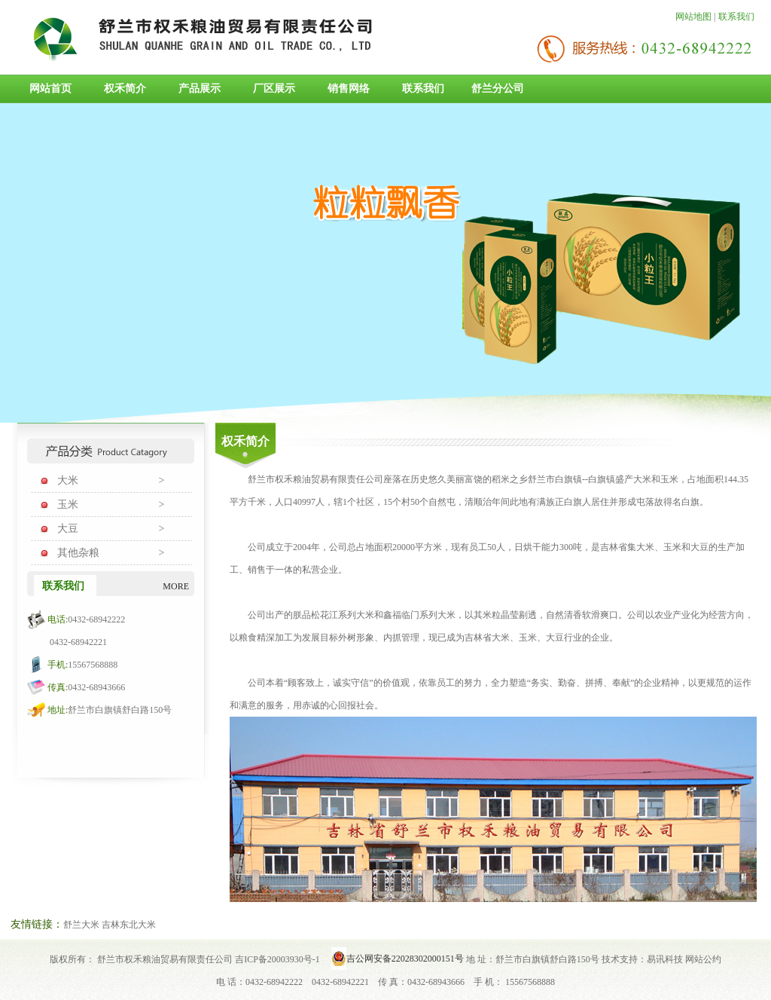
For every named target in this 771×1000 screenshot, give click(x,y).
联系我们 (736, 16)
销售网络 (349, 88)
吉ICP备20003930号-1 (277, 959)
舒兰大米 (81, 924)
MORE (176, 586)
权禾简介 (125, 88)
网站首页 (50, 88)
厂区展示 (274, 88)
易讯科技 (665, 959)
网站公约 (703, 959)
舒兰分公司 (497, 88)
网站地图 (693, 16)
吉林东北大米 (129, 924)
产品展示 (199, 88)
